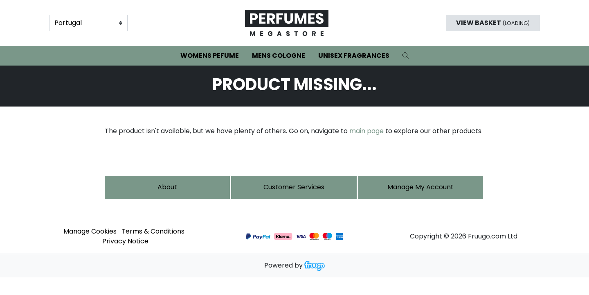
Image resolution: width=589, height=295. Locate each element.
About (167, 187)
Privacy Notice (125, 241)
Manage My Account (420, 187)
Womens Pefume (209, 55)
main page (366, 131)
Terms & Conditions (152, 231)
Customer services (293, 187)
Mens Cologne (278, 55)
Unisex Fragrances (353, 55)
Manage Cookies (90, 231)
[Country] (88, 23)
